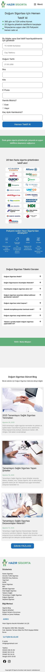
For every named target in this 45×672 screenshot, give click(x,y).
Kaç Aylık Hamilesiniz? (12, 112)
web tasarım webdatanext (32, 670)
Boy (4, 69)
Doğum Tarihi (8, 59)
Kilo (4, 80)
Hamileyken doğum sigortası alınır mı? (18, 289)
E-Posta (5, 90)
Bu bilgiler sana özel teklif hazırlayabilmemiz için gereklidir (22, 40)
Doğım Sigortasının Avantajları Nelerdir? (19, 283)
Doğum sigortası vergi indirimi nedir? (17, 315)
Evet (7, 104)
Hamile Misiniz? (9, 100)
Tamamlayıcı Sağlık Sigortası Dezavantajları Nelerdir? (16, 522)
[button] (38, 4)
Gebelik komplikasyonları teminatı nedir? (19, 309)
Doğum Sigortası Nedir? (13, 276)
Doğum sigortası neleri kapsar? (15, 303)
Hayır (7, 108)
